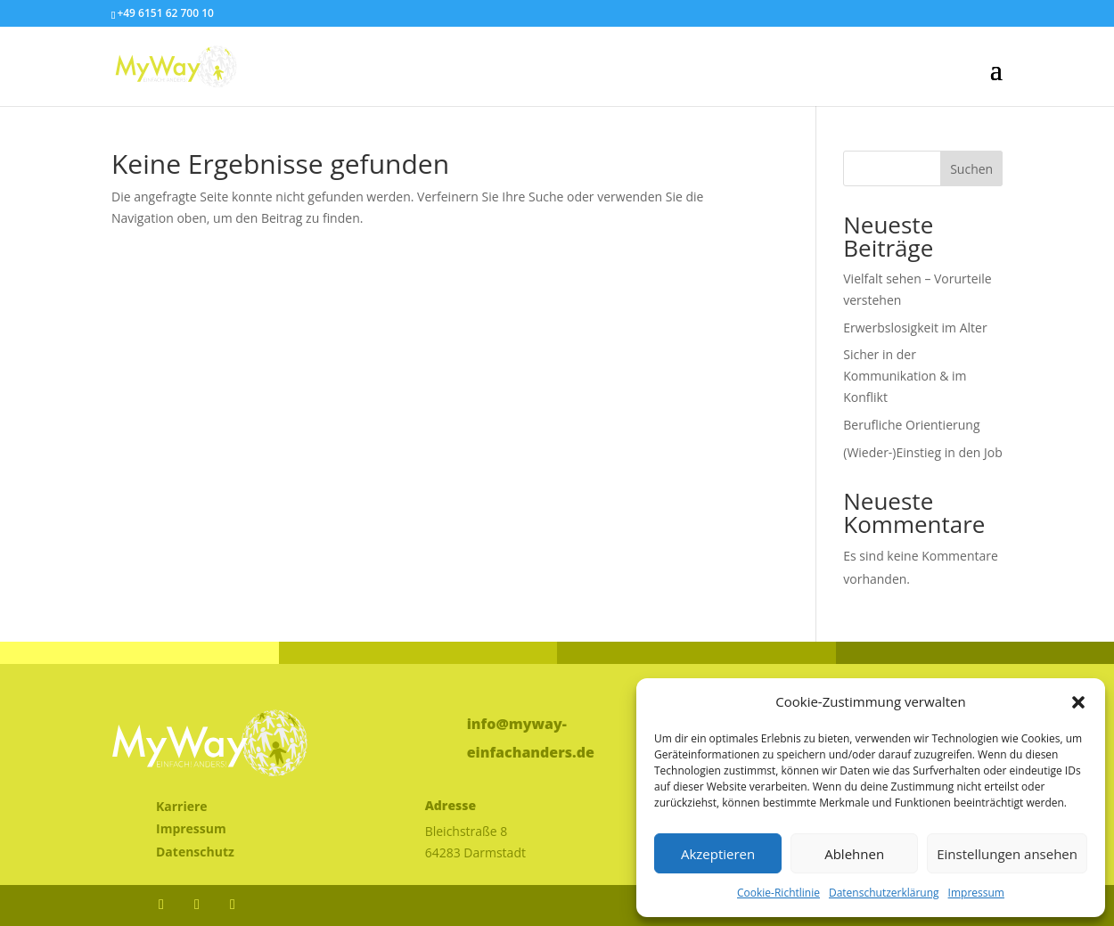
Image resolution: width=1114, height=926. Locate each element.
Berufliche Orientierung (911, 424)
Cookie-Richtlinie (778, 892)
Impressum (976, 892)
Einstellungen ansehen (1007, 854)
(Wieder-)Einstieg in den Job (923, 452)
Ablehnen (854, 854)
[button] (1078, 702)
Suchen (971, 168)
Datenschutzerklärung (884, 892)
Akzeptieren (718, 854)
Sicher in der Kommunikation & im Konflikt (904, 376)
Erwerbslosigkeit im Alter (915, 327)
